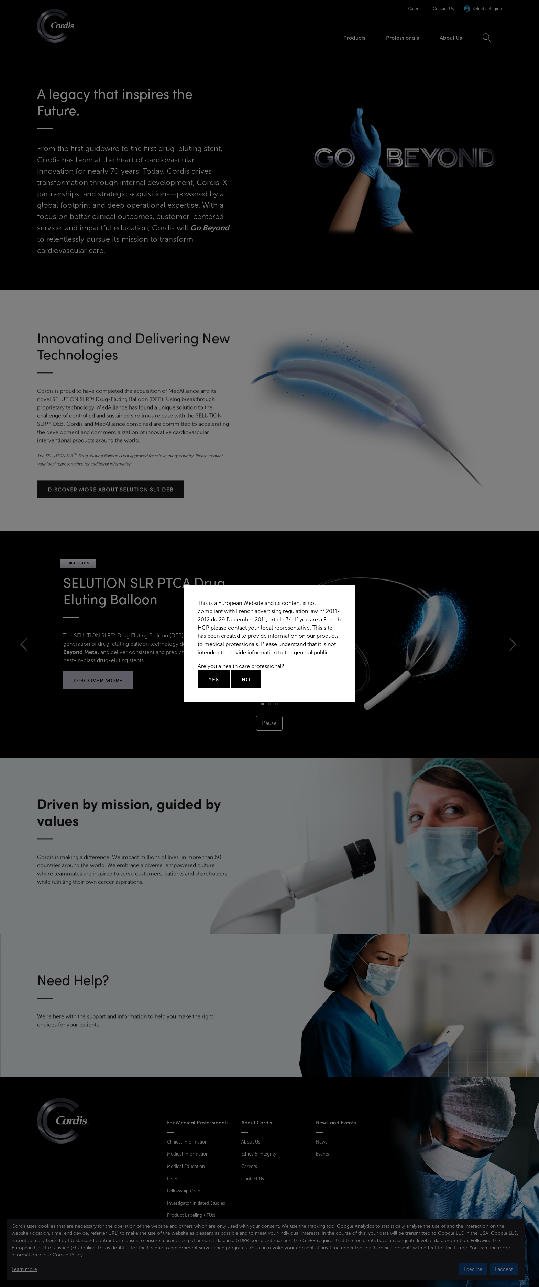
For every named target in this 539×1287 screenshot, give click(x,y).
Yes (213, 679)
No (246, 679)
